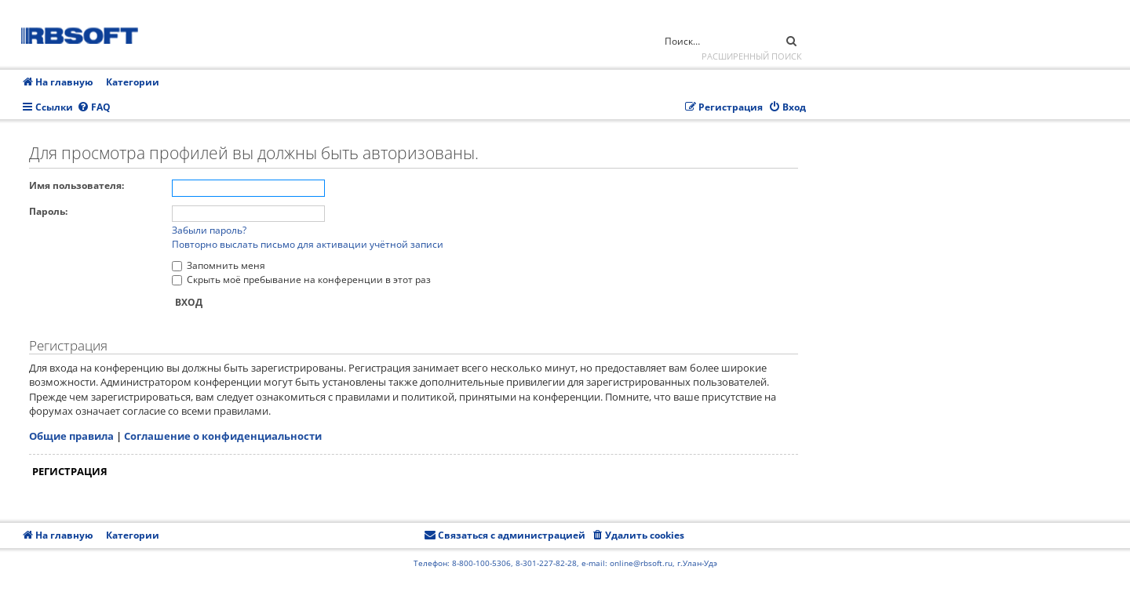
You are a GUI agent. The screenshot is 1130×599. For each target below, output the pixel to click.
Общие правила (71, 436)
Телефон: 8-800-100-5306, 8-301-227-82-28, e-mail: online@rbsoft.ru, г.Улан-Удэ (565, 562)
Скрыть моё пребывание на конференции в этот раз (301, 279)
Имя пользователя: (76, 185)
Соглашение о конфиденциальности (223, 436)
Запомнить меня (218, 265)
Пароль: (48, 211)
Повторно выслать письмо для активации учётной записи (307, 244)
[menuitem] (94, 107)
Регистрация (70, 471)
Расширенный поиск (752, 56)
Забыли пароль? (209, 230)
